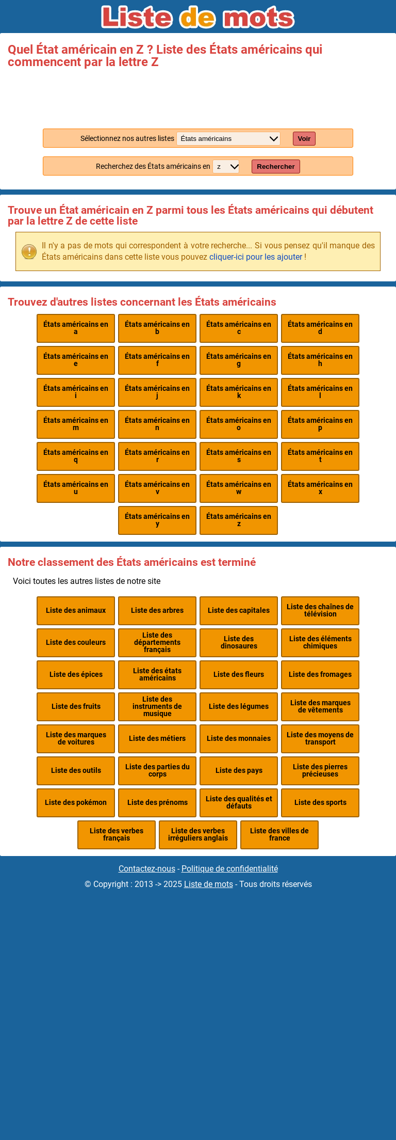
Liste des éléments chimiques (320, 643)
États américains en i (75, 392)
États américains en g (238, 360)
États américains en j (157, 392)
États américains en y (157, 520)
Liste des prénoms (157, 802)
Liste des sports (320, 802)
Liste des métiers (157, 738)
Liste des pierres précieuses (320, 771)
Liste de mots (208, 884)
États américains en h (320, 360)
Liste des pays (239, 770)
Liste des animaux (76, 610)
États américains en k (238, 392)
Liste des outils (76, 770)
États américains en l (320, 392)
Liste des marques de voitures (76, 739)
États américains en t (320, 456)
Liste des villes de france (279, 835)
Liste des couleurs (76, 642)
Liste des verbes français (116, 835)
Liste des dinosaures (239, 643)
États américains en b (157, 328)
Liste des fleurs (238, 674)
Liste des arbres (157, 610)
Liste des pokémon (76, 802)
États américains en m (75, 424)
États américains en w (238, 488)
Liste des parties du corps (157, 771)
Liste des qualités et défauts (239, 803)
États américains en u (75, 488)
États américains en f (157, 360)
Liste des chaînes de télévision (320, 611)
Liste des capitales (239, 610)
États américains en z (238, 520)
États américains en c (238, 328)
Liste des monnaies (239, 738)
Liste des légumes (239, 706)
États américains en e (75, 360)
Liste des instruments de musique (157, 707)
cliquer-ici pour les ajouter (255, 257)
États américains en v (157, 488)
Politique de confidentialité (230, 869)
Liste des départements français (157, 643)
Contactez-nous (147, 869)
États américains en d (320, 328)
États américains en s (238, 456)
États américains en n (157, 424)
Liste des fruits (76, 706)
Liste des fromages (320, 674)
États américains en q (75, 456)
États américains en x (320, 488)
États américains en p (320, 424)
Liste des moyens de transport (320, 739)
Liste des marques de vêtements (320, 707)
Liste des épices (76, 674)
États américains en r (157, 456)
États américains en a (75, 328)
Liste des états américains (157, 675)
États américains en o (238, 424)
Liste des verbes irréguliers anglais (198, 835)
